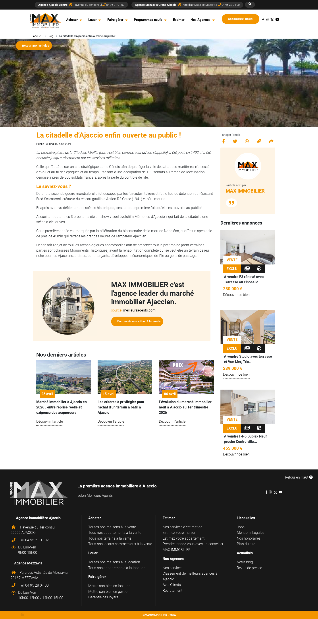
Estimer (178, 20)
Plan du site (246, 544)
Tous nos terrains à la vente (109, 538)
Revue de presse (249, 568)
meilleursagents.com (139, 310)
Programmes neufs (148, 20)
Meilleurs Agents (100, 495)
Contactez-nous (242, 19)
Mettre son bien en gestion (108, 591)
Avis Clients (172, 585)
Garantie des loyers (103, 597)
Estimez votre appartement (183, 538)
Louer (92, 20)
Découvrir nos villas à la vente (139, 321)
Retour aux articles (35, 45)
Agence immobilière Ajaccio (38, 518)
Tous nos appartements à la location (116, 568)
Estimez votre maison (179, 532)
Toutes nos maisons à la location (114, 562)
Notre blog (245, 562)
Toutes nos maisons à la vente (112, 527)
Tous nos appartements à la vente (114, 532)
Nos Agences (200, 20)
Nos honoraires (248, 538)
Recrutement (172, 590)
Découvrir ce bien (236, 295)
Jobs (241, 527)
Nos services (172, 568)
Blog (50, 36)
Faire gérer (115, 20)
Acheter (72, 20)
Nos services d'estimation (182, 527)
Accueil (37, 36)
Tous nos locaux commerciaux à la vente (120, 544)
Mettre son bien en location (109, 586)
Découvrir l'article (49, 421)
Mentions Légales (250, 532)
